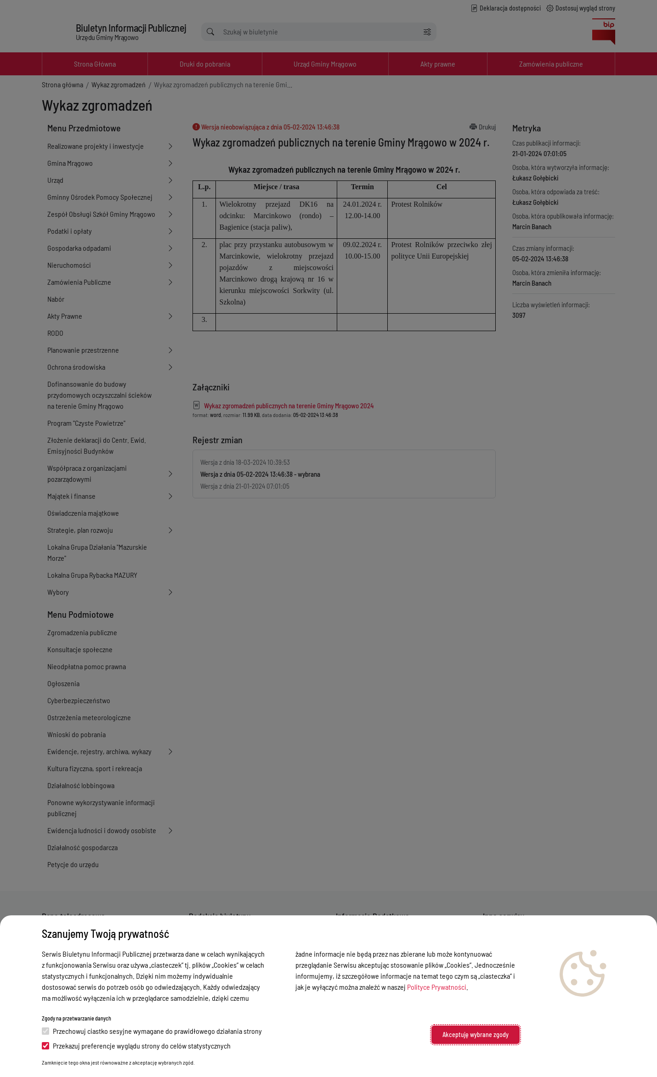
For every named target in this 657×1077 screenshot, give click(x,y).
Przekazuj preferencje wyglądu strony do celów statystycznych (136, 1045)
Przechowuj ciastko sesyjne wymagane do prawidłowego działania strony (152, 1030)
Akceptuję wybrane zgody (475, 1034)
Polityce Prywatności (436, 986)
